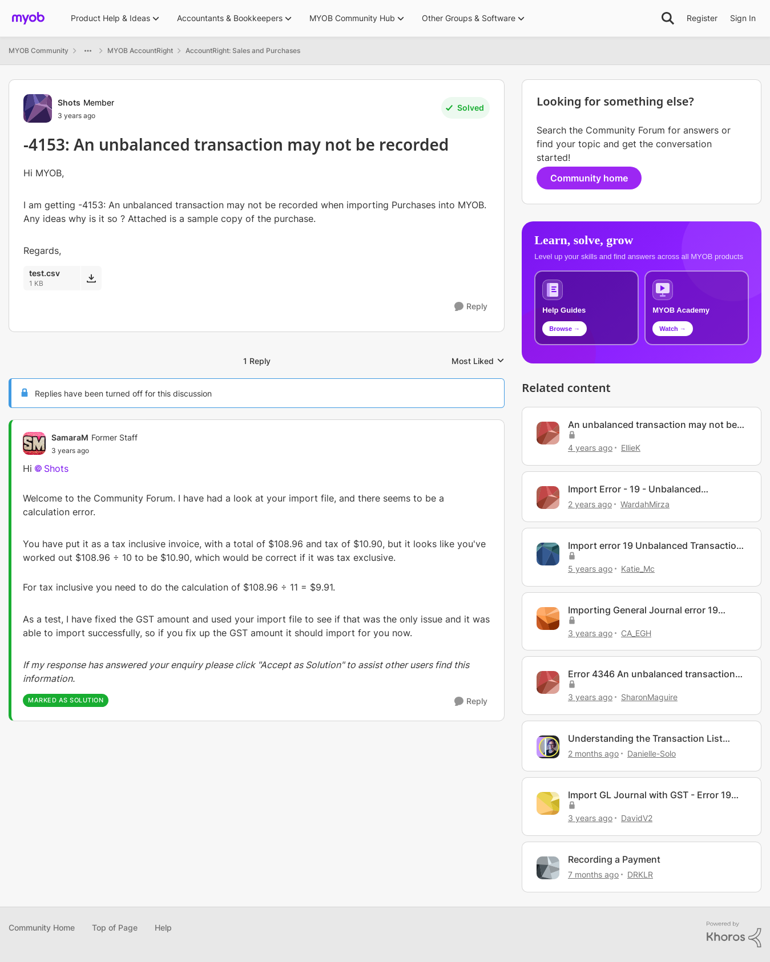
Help (163, 927)
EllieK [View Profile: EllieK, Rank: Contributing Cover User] (630, 447)
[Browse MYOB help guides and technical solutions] (586, 307)
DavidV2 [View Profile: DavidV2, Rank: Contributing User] (636, 818)
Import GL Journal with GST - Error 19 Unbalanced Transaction (649, 795)
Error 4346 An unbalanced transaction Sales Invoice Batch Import (651, 674)
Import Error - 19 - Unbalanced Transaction (634, 489)
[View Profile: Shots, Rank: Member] (37, 108)
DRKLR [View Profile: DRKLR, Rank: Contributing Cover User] (640, 874)
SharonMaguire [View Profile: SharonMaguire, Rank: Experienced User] (649, 697)
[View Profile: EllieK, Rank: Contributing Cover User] (548, 433)
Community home (589, 178)
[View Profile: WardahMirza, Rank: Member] (548, 497)
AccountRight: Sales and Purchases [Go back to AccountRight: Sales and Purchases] (243, 50)
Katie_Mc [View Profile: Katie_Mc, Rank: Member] (638, 568)
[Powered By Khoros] (734, 934)
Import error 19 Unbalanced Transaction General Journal (655, 546)
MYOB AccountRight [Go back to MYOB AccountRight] (140, 50)
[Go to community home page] (28, 18)
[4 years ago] (590, 448)
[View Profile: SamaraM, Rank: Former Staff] (34, 443)
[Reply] (471, 306)
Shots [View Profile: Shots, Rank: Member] (69, 102)
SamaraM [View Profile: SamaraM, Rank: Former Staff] (69, 437)
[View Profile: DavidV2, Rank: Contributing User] (548, 803)
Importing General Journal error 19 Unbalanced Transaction (643, 610)
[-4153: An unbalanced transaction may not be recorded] (94, 451)
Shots (56, 468)
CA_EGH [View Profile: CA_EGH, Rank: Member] (636, 632)
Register (702, 18)
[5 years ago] (590, 569)
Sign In (743, 18)
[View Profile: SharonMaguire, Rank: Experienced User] (548, 682)
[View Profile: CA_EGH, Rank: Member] (548, 618)
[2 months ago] (593, 753)
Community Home (42, 927)
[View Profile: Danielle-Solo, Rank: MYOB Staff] (548, 746)
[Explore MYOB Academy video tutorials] (696, 307)
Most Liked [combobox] (478, 361)
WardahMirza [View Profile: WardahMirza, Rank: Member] (645, 504)
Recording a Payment (614, 859)
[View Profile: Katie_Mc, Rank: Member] (548, 554)
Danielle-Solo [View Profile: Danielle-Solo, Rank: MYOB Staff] (651, 753)
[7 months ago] (593, 874)
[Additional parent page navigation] (88, 51)
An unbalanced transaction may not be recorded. (652, 425)
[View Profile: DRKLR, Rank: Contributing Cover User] (548, 867)
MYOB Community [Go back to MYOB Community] (38, 50)
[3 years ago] (590, 632)
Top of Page (115, 927)
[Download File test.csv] (91, 278)
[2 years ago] (590, 504)
